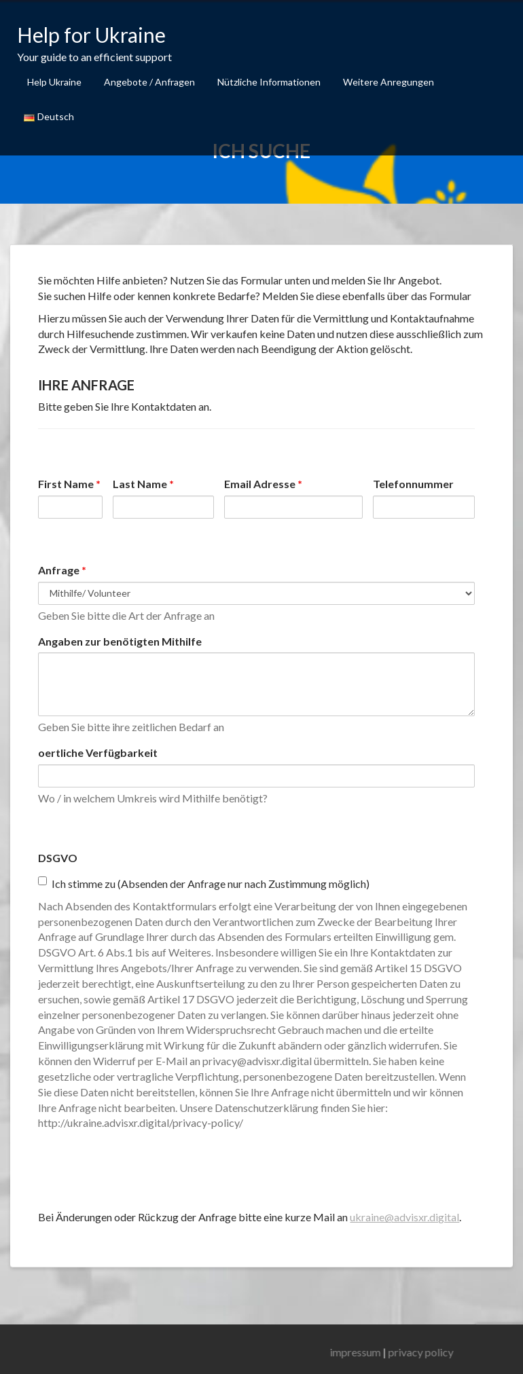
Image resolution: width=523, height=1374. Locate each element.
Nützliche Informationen (269, 82)
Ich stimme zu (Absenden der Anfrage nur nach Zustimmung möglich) (203, 883)
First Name (69, 483)
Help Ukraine (54, 82)
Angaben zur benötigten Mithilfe (120, 641)
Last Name (143, 483)
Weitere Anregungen (388, 82)
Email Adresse (263, 483)
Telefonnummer (413, 483)
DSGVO (57, 857)
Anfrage (62, 569)
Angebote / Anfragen (149, 82)
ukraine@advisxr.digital (404, 1216)
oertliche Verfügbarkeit (98, 752)
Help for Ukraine (91, 34)
